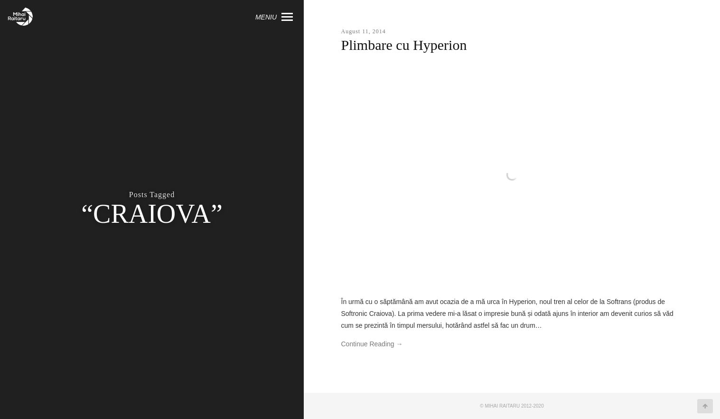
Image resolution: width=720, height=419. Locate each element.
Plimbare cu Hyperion (404, 45)
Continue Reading (372, 344)
